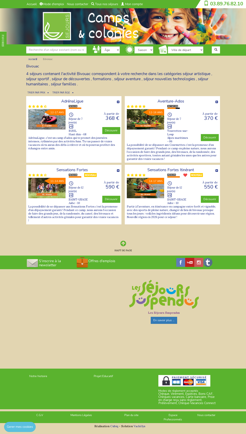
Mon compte (132, 4)
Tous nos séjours (104, 4)
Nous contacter (77, 4)
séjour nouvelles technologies (169, 79)
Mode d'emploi (52, 4)
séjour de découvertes (71, 79)
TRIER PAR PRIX (36, 92)
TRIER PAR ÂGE (61, 92)
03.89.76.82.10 (226, 3)
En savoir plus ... (163, 320)
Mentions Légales (81, 415)
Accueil (32, 4)
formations (102, 79)
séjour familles (63, 84)
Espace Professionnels (173, 417)
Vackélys (139, 426)
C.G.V (39, 415)
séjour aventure (127, 79)
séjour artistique (196, 74)
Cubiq (114, 426)
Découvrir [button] (111, 130)
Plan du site (131, 415)
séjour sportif (37, 79)
